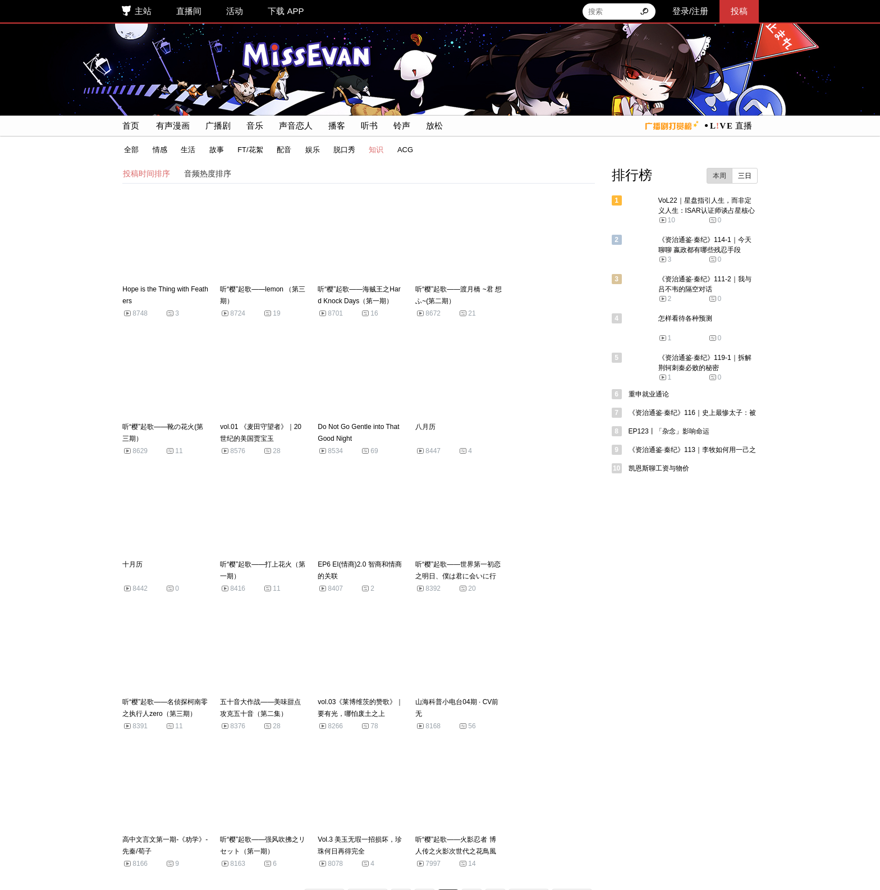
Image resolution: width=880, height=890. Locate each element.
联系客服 (242, 822)
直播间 (187, 11)
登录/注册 (691, 11)
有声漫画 (170, 125)
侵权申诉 (286, 822)
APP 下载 (333, 822)
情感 (157, 149)
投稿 (740, 11)
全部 (129, 149)
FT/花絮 (248, 149)
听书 (367, 125)
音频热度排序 (205, 174)
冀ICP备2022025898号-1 (288, 837)
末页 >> (574, 762)
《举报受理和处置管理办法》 (531, 854)
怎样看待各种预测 (687, 318)
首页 (128, 125)
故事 (214, 149)
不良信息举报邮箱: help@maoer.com (277, 854)
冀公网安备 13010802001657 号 (402, 837)
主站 (142, 11)
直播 (745, 125)
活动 (233, 11)
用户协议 (521, 822)
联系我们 (431, 822)
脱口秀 (342, 149)
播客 (334, 125)
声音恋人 (293, 125)
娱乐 (309, 149)
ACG (403, 149)
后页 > (530, 762)
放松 (432, 125)
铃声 (399, 125)
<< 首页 (327, 762)
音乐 (252, 125)
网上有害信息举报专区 (627, 854)
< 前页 (369, 762)
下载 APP (285, 11)
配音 (281, 149)
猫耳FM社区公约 (624, 822)
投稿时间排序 (144, 174)
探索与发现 (382, 822)
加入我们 (476, 822)
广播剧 (215, 125)
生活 (185, 149)
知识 (373, 149)
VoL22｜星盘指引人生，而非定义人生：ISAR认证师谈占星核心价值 (709, 211)
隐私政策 (565, 822)
